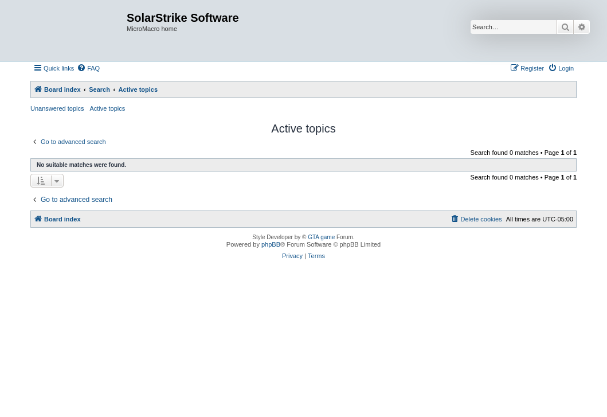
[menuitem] (88, 68)
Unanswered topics (57, 108)
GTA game (321, 237)
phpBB (270, 244)
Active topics (108, 108)
